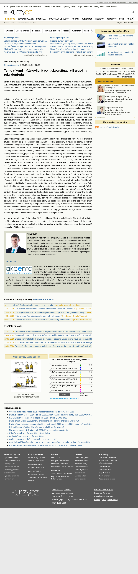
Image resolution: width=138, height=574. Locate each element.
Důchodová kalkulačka (12, 461)
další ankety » (74, 398)
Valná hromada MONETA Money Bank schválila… (25, 41)
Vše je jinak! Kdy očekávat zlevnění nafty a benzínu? (39, 316)
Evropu (30, 91)
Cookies (67, 489)
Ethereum (70, 467)
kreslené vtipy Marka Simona (26, 394)
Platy (43, 467)
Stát (121, 19)
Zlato (53, 7)
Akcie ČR (88, 31)
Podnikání (36, 31)
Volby (100, 469)
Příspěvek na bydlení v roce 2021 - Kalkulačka (29, 433)
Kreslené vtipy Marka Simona (26, 357)
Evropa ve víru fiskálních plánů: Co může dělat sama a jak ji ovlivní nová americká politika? (54, 339)
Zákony (96, 7)
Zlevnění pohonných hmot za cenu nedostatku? (33, 305)
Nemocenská (32, 474)
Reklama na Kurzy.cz (103, 489)
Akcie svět (28, 7)
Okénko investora (11, 65)
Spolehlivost (112, 458)
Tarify (73, 7)
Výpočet (17, 455)
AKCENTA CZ (12, 262)
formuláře (83, 479)
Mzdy (66, 464)
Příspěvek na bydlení (11, 467)
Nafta (68, 477)
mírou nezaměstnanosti (71, 150)
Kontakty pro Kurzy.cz (103, 496)
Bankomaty (38, 455)
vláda (45, 192)
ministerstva (19, 117)
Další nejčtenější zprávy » (35, 55)
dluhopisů (68, 224)
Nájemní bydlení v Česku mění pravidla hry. (23, 52)
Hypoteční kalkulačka (11, 476)
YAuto (117, 2)
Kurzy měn (76, 31)
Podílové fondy (64, 461)
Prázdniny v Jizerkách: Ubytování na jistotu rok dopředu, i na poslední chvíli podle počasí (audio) (57, 332)
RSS (102, 127)
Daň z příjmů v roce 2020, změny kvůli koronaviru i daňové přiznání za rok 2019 (44, 421)
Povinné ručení (9, 479)
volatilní (28, 227)
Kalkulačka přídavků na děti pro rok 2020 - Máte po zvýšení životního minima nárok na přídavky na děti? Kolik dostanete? (51, 442)
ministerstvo (41, 117)
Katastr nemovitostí (81, 461)
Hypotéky (66, 7)
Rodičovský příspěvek (11, 470)
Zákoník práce (80, 473)
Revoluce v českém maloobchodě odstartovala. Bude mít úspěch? (44, 309)
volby (63, 88)
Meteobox (123, 2)
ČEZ (58, 458)
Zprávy (12, 7)
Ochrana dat (57, 489)
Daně (77, 479)
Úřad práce (31, 467)
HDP (62, 464)
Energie (80, 7)
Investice (9, 31)
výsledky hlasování (12, 85)
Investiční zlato (61, 473)
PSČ (87, 458)
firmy (55, 209)
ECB (74, 183)
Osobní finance (22, 31)
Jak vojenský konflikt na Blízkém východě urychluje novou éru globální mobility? (50, 312)
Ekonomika (55, 464)
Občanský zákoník (81, 470)
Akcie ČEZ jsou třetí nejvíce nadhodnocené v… (24, 49)
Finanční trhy (33, 120)
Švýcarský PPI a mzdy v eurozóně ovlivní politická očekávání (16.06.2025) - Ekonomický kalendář (57, 335)
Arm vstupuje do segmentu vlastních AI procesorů (118, 92)
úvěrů (88, 186)
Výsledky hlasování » (56, 398)
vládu (73, 153)
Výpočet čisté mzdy (10, 458)
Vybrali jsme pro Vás (60, 38)
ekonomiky (59, 148)
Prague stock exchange (107, 479)
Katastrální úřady (81, 464)
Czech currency (104, 476)
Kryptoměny (55, 467)
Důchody (31, 480)
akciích (74, 129)
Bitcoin (59, 7)
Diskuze (114, 7)
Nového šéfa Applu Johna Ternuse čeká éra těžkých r (73, 46)
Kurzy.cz (6, 23)
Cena (105, 458)
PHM (58, 477)
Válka (108, 7)
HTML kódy (112, 499)
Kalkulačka (88, 7)
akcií (6, 209)
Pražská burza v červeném (62, 41)
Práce (102, 7)
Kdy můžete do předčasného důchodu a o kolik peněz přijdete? (36, 427)
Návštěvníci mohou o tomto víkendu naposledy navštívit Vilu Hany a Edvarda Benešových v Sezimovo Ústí (61, 342)
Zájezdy (111, 2)
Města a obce (79, 458)
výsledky (20, 195)
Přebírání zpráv (112, 127)
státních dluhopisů (62, 198)
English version (104, 473)
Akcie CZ (19, 7)
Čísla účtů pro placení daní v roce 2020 (26, 436)
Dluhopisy (54, 461)
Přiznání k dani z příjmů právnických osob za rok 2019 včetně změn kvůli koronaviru (45, 445)
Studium (135, 2)
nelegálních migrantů (24, 145)
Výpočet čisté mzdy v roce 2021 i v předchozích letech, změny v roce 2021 (41, 412)
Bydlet (129, 2)
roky (28, 183)
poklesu (37, 198)
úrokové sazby (43, 186)
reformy (58, 153)
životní (7, 148)
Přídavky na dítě (9, 464)
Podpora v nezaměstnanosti (37, 477)
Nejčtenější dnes (11, 38)
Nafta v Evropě (56, 479)
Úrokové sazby (33, 458)
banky (71, 209)
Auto (100, 458)
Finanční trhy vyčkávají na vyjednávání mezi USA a (72, 43)
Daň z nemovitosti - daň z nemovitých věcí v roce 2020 (33, 439)
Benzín (63, 477)
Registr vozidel (104, 461)
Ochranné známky (81, 467)
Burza (53, 458)
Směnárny (31, 461)
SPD (54, 85)
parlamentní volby (46, 139)
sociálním (13, 108)
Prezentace (115, 64)
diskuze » (66, 398)
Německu (67, 82)
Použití (97, 499)
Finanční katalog (104, 466)
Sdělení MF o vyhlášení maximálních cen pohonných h (74, 52)
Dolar (42, 461)
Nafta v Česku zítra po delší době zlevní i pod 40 (25, 46)
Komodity (46, 7)
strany (27, 102)
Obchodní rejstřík (102, 2)
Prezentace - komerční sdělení (115, 31)
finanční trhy (86, 131)
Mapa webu (107, 469)
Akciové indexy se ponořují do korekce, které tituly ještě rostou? (43, 319)
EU (45, 82)
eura (53, 129)
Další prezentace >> (125, 77)
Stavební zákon (80, 476)
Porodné (41, 474)
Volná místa (37, 464)
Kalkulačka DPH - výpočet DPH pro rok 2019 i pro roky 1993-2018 (38, 418)
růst (90, 126)
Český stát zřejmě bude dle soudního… (21, 43)
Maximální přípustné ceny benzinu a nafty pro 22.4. (72, 49)
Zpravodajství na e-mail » (115, 122)
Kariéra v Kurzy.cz (102, 493)
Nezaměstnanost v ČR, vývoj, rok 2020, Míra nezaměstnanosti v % (38, 430)
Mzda (38, 467)
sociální (36, 85)
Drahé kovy (55, 470)
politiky (80, 189)
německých (65, 129)
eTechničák (108, 463)
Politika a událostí (52, 31)
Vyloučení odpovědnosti (62, 493)
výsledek (53, 123)
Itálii (26, 88)
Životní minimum (10, 473)
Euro (37, 461)
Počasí (66, 31)
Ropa (53, 477)
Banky (30, 455)
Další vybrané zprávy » (83, 55)
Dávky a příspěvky (34, 471)
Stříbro (69, 473)
